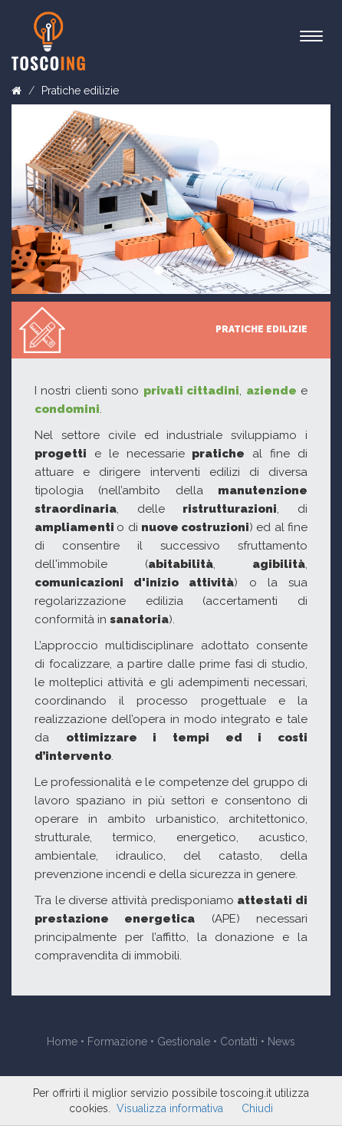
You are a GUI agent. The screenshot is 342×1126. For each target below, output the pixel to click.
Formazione (117, 1041)
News (281, 1041)
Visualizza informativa (170, 1108)
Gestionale (183, 1041)
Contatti (239, 1041)
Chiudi (257, 1108)
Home (62, 1041)
